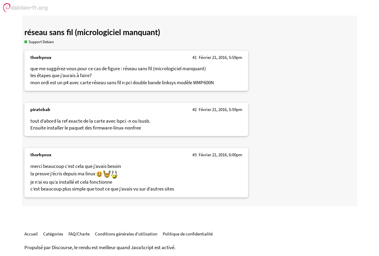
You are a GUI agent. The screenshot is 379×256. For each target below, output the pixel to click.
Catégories (53, 234)
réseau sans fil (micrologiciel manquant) (92, 32)
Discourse (62, 247)
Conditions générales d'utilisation (126, 234)
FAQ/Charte (79, 234)
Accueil (31, 234)
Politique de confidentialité (188, 234)
